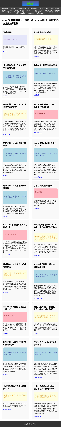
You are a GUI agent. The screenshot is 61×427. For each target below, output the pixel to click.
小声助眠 (36, 56)
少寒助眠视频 (37, 416)
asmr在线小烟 (55, 8)
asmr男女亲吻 (38, 377)
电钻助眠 (5, 216)
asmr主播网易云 (36, 12)
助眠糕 (36, 333)
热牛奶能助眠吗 (32, 8)
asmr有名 (6, 333)
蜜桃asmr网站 (7, 134)
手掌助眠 (36, 208)
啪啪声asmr (37, 255)
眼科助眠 (5, 374)
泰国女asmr (31, 13)
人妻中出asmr (26, 12)
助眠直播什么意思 (7, 10)
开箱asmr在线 (38, 10)
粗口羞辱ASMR (44, 8)
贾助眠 (5, 51)
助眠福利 (16, 12)
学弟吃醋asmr (38, 132)
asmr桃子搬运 (38, 298)
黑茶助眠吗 (14, 8)
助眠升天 (29, 10)
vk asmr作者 (6, 255)
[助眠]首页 (5, 8)
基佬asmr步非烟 (19, 10)
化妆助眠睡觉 (7, 409)
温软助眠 (9, 12)
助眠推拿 (5, 292)
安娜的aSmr (40, 13)
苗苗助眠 (5, 175)
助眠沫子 (36, 95)
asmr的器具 (22, 8)
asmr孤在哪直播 (48, 12)
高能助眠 (22, 13)
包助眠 (5, 96)
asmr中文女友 (38, 177)
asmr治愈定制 (48, 10)
